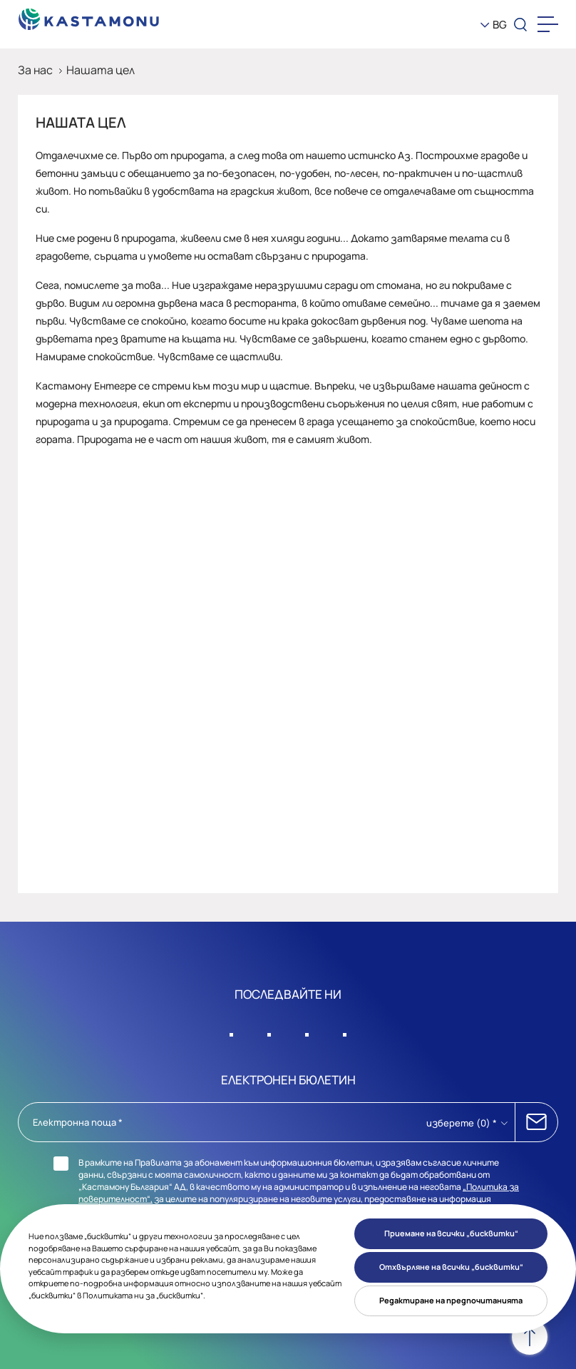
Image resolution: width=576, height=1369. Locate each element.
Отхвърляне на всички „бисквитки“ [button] (451, 1266)
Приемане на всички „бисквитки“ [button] (451, 1233)
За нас (35, 70)
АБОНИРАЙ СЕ (536, 1122)
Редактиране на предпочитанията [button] (451, 1300)
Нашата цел (100, 70)
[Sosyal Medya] (231, 1031)
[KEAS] (89, 15)
